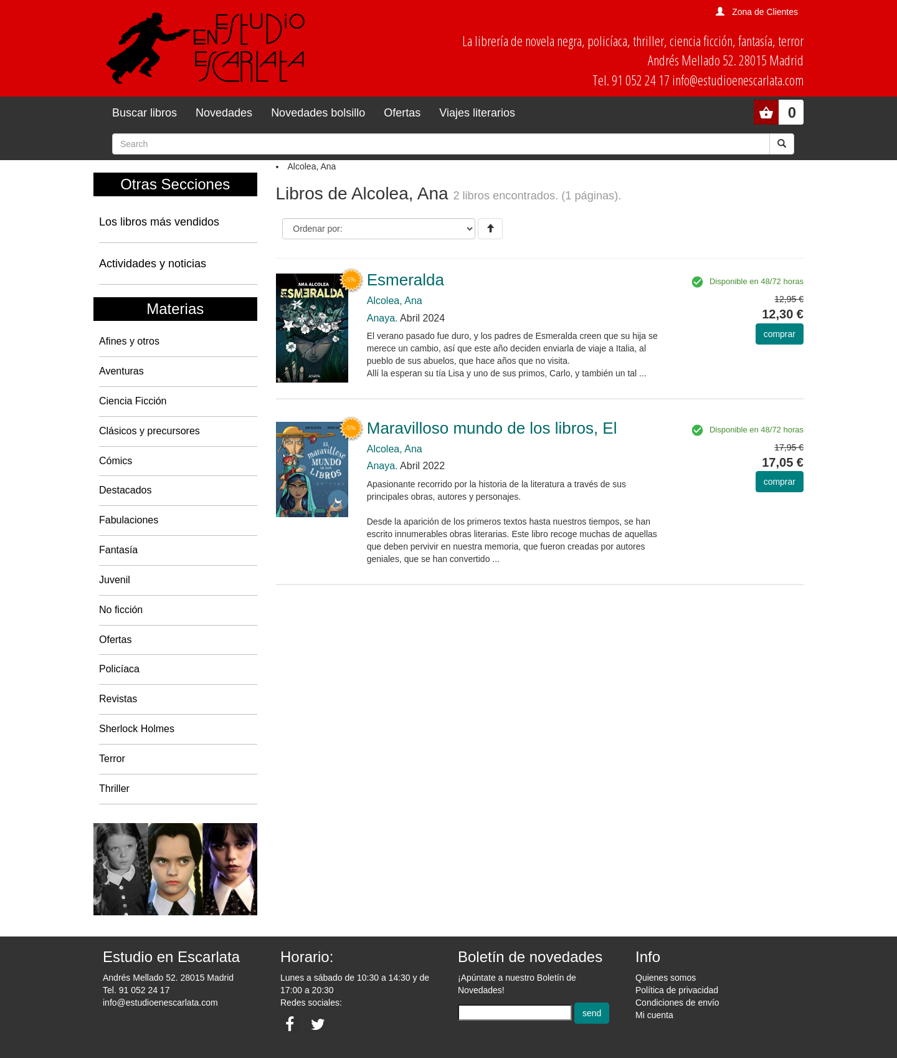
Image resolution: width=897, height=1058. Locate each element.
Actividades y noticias (152, 263)
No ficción (121, 609)
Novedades (224, 113)
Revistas (118, 698)
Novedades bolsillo (318, 113)
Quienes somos (665, 978)
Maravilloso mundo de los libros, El (492, 428)
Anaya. (382, 318)
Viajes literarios (477, 113)
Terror (112, 758)
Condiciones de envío (677, 1003)
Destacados (125, 490)
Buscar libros (144, 113)
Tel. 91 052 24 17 (136, 990)
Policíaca (119, 669)
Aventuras (121, 371)
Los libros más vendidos (159, 222)
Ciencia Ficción (132, 401)
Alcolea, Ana (394, 300)
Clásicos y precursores (149, 431)
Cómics (115, 460)
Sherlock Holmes (136, 728)
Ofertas (402, 113)
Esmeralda (405, 279)
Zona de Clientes (765, 12)
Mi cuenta (654, 1015)
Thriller (114, 788)
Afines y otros (129, 341)
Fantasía (118, 550)
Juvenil (114, 579)
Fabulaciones (128, 520)
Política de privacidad (676, 990)
